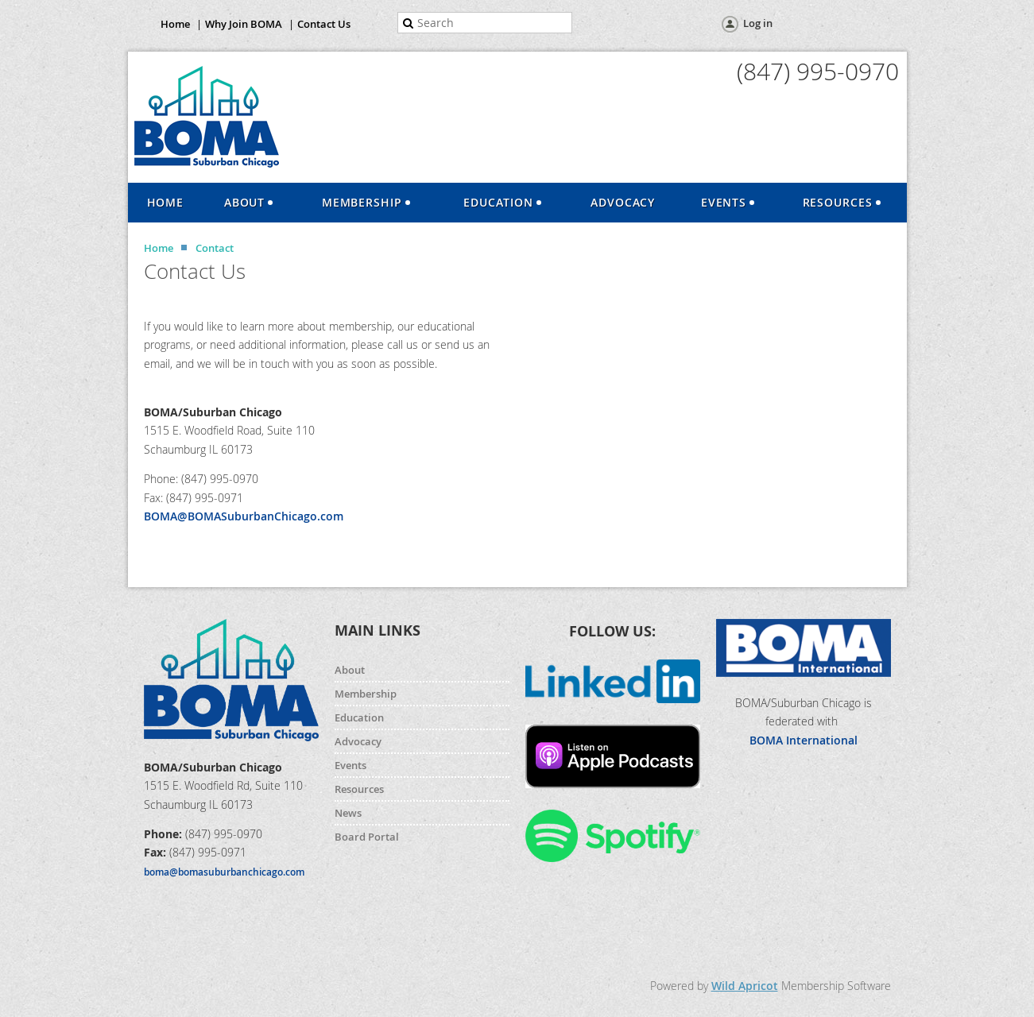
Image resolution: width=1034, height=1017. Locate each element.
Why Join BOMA (243, 24)
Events (350, 765)
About (350, 670)
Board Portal (367, 836)
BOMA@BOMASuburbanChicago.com (243, 516)
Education (359, 717)
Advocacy (358, 741)
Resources (359, 789)
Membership (366, 693)
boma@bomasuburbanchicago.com (224, 872)
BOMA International (803, 740)
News (348, 813)
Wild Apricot (744, 985)
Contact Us (323, 24)
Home (175, 24)
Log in (758, 23)
